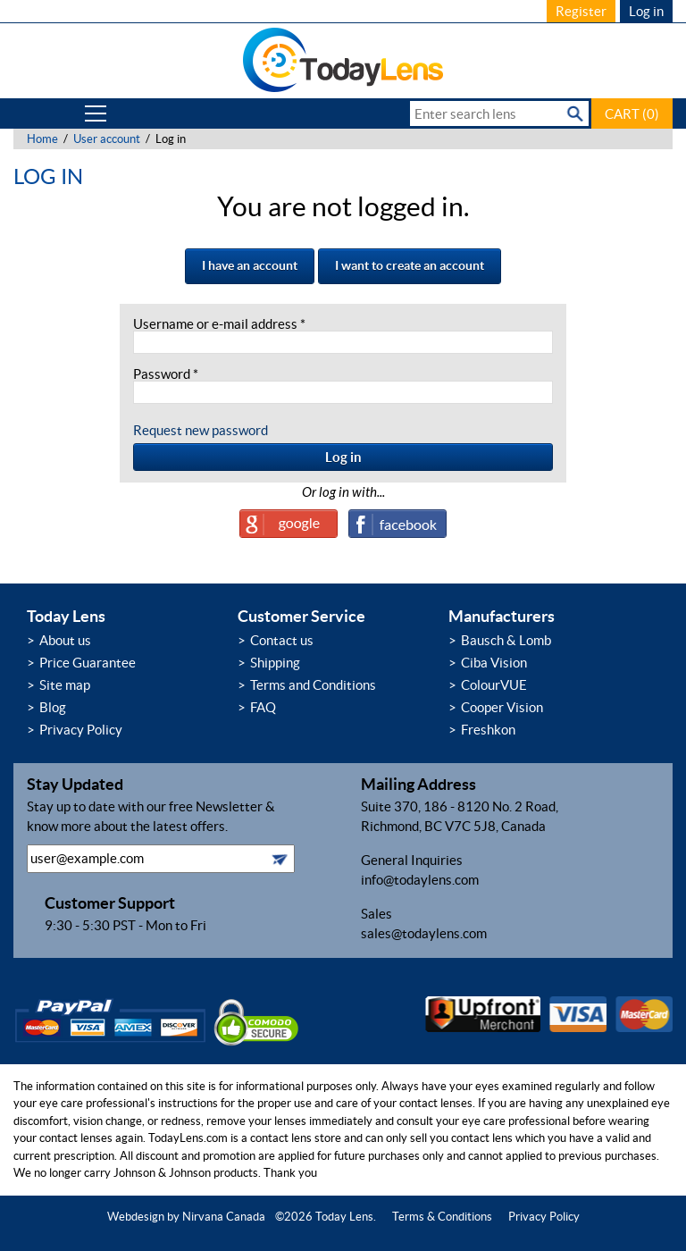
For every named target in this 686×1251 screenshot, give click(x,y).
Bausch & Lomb (506, 640)
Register (581, 11)
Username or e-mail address (219, 324)
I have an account (249, 265)
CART (632, 114)
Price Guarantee (87, 662)
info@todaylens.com (420, 879)
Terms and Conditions (313, 685)
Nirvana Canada (223, 1216)
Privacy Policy (80, 729)
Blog (52, 707)
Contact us (282, 640)
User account (106, 139)
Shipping (275, 662)
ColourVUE (494, 685)
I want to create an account (409, 265)
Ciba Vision (494, 662)
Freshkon (488, 729)
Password (165, 374)
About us (65, 640)
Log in (646, 11)
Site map (64, 685)
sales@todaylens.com (424, 933)
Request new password (200, 430)
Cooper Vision (502, 707)
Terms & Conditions (442, 1216)
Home (42, 139)
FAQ (263, 707)
